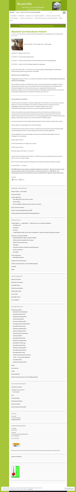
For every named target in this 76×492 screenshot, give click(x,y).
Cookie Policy (30, 489)
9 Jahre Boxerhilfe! (17, 335)
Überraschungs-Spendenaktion (20, 333)
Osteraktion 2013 (17, 359)
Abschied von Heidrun (16, 387)
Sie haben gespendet (58, 34)
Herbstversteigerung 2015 (19, 331)
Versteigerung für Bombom (19, 350)
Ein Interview (16, 392)
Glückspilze (15, 227)
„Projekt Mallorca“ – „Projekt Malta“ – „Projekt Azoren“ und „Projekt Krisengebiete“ (27, 15)
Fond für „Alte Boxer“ (18, 249)
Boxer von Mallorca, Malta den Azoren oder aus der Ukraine (27, 204)
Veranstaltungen (15, 398)
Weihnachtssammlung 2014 (19, 340)
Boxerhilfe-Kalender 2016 (19, 326)
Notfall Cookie (16, 25)
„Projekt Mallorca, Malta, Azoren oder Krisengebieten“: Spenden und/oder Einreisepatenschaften (36, 232)
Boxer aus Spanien (15, 404)
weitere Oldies (16, 201)
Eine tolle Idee (14, 368)
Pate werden (14, 294)
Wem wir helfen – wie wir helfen (19, 191)
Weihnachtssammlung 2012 (19, 362)
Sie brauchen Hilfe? (16, 194)
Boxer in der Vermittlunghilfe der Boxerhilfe (21, 210)
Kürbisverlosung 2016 (18, 319)
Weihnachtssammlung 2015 (19, 328)
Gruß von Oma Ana (58, 25)
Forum (17, 12)
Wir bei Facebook (16, 456)
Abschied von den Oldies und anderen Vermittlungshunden (32, 34)
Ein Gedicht (16, 252)
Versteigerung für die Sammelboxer (21, 323)
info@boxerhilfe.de (16, 419)
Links (12, 395)
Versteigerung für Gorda (19, 352)
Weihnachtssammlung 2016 (19, 316)
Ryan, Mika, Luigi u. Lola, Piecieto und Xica (23, 199)
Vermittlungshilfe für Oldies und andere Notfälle (24, 237)
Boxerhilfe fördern (15, 285)
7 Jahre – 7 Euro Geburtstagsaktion (21, 357)
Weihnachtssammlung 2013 (19, 347)
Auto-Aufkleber (15, 300)
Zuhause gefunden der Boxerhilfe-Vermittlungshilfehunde (25, 213)
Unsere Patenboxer (14, 18)
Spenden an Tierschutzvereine (26, 18)
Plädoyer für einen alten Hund (20, 242)
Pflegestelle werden (16, 291)
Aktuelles (12, 12)
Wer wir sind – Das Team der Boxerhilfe (30, 12)
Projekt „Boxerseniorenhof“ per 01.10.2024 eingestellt (45, 18)
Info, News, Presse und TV (17, 390)
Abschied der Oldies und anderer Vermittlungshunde (26, 247)
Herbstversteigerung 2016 (19, 321)
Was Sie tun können (16, 279)
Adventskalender (15, 374)
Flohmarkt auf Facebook (17, 282)
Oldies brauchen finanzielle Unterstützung (23, 240)
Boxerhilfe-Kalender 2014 (19, 345)
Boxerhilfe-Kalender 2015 (19, 338)
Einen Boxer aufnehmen (17, 288)
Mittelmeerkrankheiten (17, 401)
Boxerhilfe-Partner (15, 297)
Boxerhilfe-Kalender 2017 (19, 314)
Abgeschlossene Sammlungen (20, 311)
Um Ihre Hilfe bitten (16, 197)
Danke (11, 20)
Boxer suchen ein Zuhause (17, 207)
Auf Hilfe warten (17, 225)
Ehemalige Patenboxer (49, 34)
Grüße (13, 371)
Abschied (15, 230)
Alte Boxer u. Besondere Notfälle (53, 15)
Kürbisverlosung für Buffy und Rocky (22, 354)
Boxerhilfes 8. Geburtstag (19, 343)
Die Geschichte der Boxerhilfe (18, 407)
